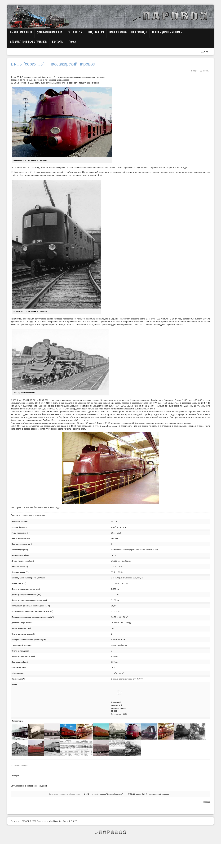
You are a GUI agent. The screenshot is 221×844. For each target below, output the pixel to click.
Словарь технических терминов (28, 42)
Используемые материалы (167, 32)
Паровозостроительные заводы (128, 32)
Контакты (57, 42)
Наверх (206, 801)
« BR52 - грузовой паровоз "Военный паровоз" (103, 793)
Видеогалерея (96, 32)
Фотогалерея (75, 32)
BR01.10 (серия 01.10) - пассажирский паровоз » (148, 793)
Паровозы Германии (37, 785)
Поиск (72, 42)
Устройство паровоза (49, 32)
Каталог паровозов (21, 32)
